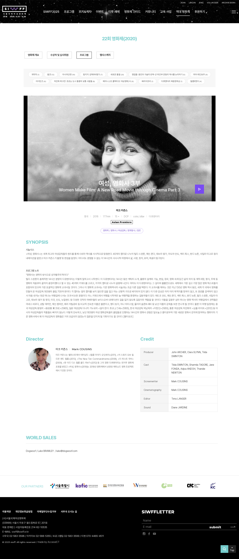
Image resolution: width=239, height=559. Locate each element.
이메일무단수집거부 (46, 511)
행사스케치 (105, 55)
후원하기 (199, 12)
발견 (50, 74)
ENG (201, 2)
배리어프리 (147, 81)
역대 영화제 (183, 12)
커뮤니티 (150, 12)
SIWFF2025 (51, 12)
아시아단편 (68, 74)
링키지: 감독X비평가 (93, 74)
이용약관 (6, 511)
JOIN (183, 2)
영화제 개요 (33, 55)
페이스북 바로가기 (149, 533)
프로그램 (69, 12)
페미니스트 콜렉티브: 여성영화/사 (118, 81)
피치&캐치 (85, 12)
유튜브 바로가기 (154, 533)
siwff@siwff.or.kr (20, 531)
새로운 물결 (117, 74)
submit (215, 527)
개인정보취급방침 (24, 511)
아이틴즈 (41, 81)
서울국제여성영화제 (14, 12)
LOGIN (192, 2)
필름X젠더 (196, 81)
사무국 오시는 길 (69, 511)
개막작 (35, 74)
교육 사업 (165, 12)
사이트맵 (234, 11)
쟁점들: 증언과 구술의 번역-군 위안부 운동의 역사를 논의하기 (158, 74)
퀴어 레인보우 (200, 74)
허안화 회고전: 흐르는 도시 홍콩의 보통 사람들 (74, 81)
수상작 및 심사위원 (59, 55)
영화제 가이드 (132, 12)
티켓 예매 (114, 12)
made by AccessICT (48, 542)
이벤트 (100, 12)
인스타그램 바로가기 (144, 533)
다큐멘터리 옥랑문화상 (171, 81)
